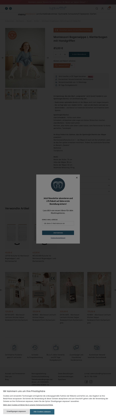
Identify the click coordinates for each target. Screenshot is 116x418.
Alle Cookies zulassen (42, 412)
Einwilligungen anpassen (16, 412)
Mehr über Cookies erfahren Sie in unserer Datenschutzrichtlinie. (28, 406)
